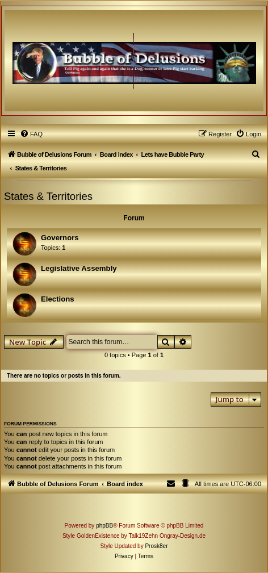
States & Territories (48, 196)
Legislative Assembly (79, 268)
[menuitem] (31, 134)
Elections (57, 299)
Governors (60, 237)
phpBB (104, 525)
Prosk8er (156, 546)
